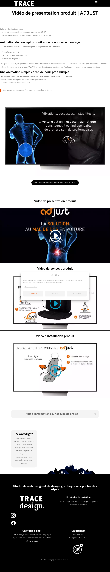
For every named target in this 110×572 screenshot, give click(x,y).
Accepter (33, 293)
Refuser (55, 293)
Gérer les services (31, 287)
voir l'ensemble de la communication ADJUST (55, 182)
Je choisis (76, 293)
